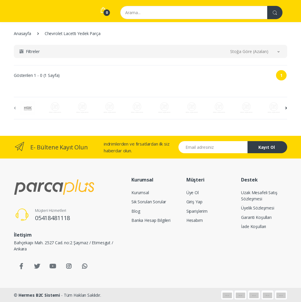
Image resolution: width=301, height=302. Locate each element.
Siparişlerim (197, 211)
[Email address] (213, 147)
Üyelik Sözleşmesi (257, 208)
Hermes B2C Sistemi (39, 295)
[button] (29, 51)
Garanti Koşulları (256, 217)
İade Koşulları (253, 226)
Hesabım (194, 220)
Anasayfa (22, 33)
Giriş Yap (194, 201)
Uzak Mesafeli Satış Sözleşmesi (259, 196)
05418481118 (52, 218)
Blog (135, 211)
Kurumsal (140, 192)
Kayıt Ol (266, 147)
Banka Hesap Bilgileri (150, 220)
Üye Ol (192, 192)
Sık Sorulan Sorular (148, 201)
